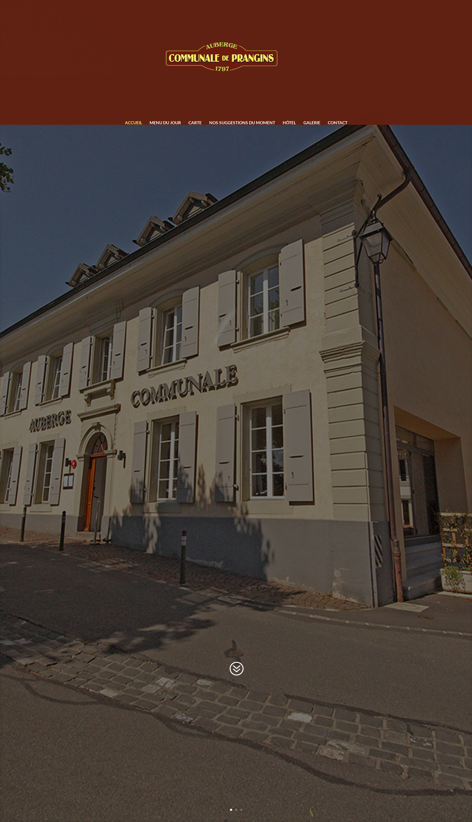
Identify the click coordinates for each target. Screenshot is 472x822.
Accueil (133, 123)
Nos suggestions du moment (242, 123)
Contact (337, 123)
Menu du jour (165, 123)
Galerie (311, 123)
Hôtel (289, 123)
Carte (195, 123)
